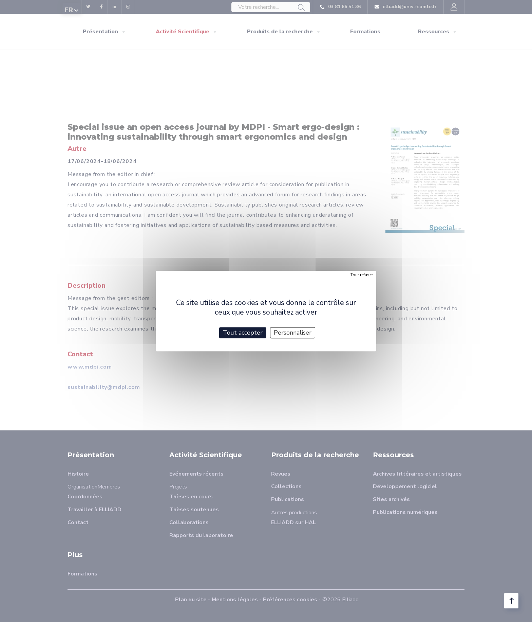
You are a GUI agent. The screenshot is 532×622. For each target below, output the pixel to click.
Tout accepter (243, 332)
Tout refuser (361, 275)
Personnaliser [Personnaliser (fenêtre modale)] (292, 332)
